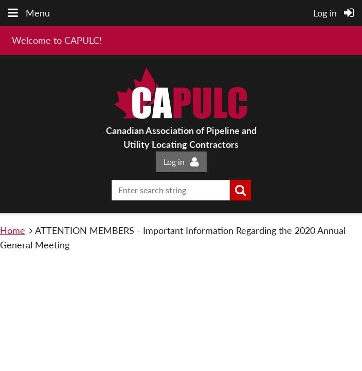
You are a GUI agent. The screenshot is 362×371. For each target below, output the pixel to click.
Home (12, 230)
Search (240, 190)
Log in (174, 161)
